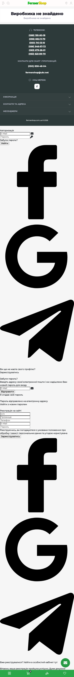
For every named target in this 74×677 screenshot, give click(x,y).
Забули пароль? (9, 140)
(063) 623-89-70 (37, 54)
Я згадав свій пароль (11, 395)
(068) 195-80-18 (37, 35)
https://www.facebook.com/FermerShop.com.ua (37, 86)
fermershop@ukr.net (37, 72)
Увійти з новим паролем (13, 404)
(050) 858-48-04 (37, 66)
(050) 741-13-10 (37, 42)
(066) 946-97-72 (37, 46)
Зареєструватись (9, 372)
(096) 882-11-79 (37, 39)
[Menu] (3, 3)
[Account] (71, 3)
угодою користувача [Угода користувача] (56, 433)
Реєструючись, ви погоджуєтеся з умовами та (33, 432)
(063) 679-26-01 (37, 50)
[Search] (8, 3)
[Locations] (66, 3)
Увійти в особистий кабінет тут (40, 662)
